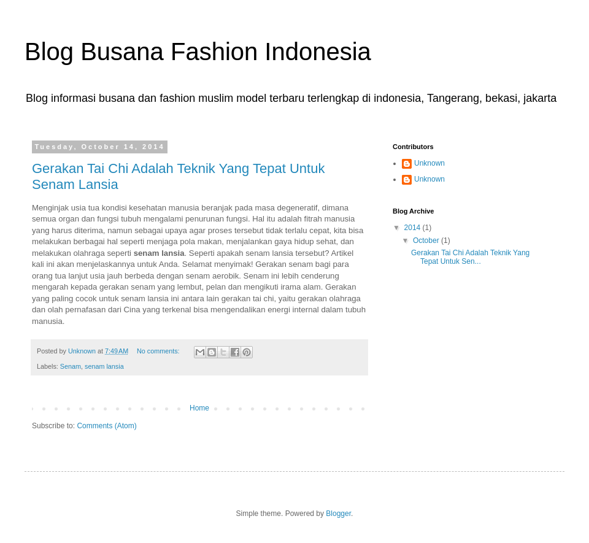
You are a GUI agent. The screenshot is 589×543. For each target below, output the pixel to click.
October (427, 240)
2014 (413, 227)
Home (199, 408)
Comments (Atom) (106, 426)
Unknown (429, 163)
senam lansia (104, 366)
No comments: (159, 351)
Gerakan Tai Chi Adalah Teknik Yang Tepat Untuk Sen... (470, 257)
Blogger (338, 513)
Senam (70, 366)
